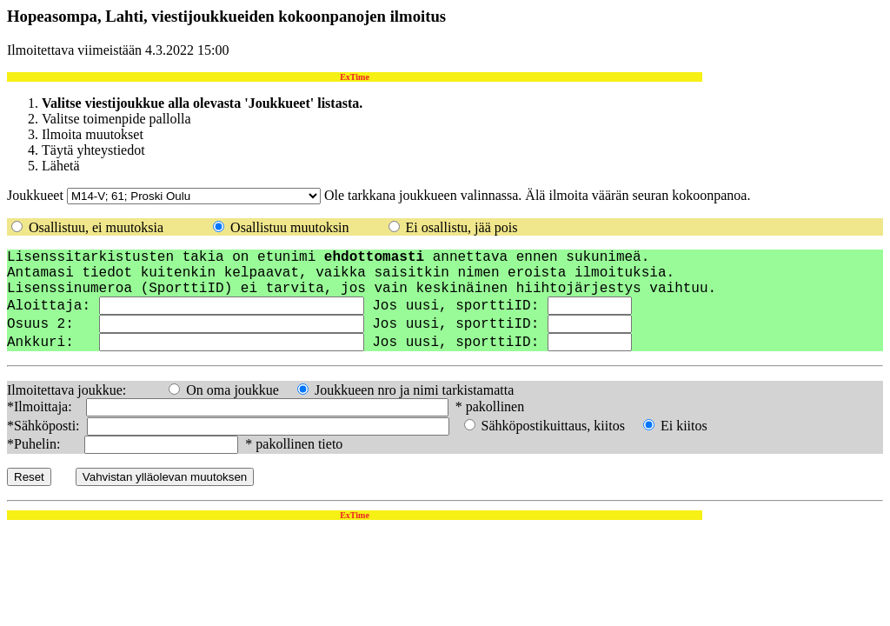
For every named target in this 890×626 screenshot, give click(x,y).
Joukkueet (35, 195)
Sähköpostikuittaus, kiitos (553, 425)
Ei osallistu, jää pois (462, 227)
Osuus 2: (48, 324)
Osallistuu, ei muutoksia (96, 227)
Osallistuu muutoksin (289, 227)
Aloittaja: (48, 306)
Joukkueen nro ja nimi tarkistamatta (414, 390)
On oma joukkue (232, 390)
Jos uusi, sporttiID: (460, 306)
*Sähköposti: (45, 425)
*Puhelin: (44, 443)
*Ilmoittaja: (45, 406)
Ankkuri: (53, 342)
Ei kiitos (684, 425)
